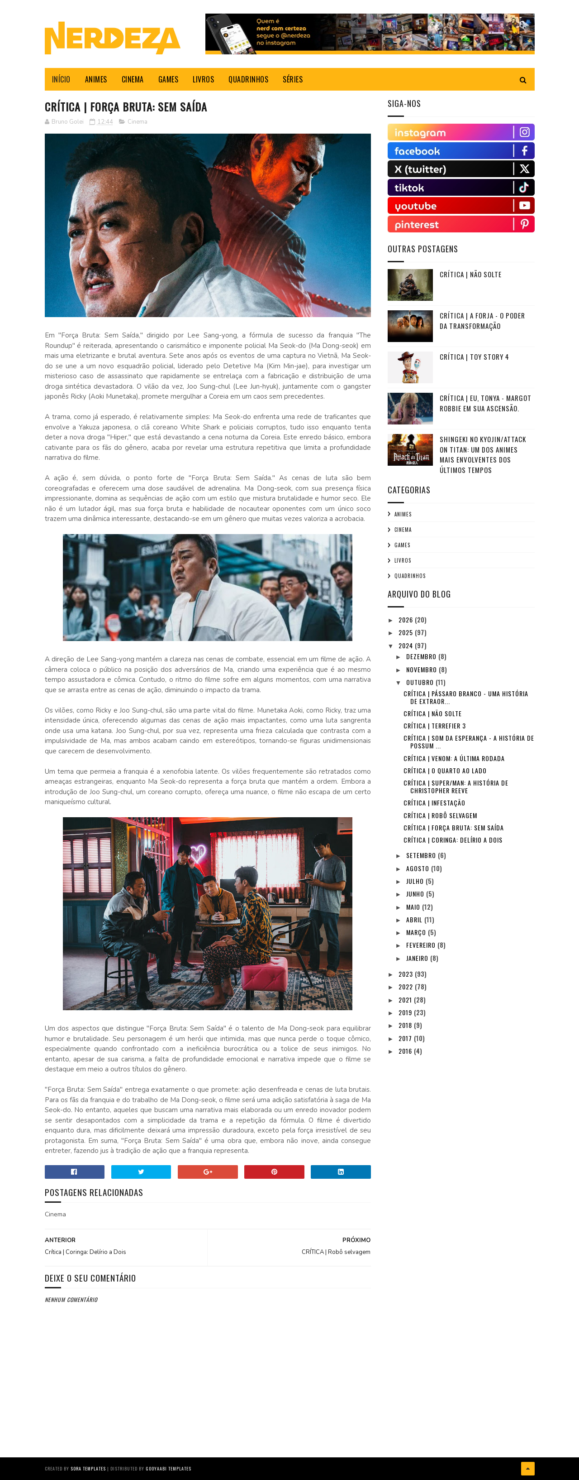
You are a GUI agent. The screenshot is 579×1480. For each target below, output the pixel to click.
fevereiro (421, 945)
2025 (407, 632)
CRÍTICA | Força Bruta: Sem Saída (453, 827)
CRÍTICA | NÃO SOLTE (471, 274)
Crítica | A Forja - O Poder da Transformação (482, 320)
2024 (407, 645)
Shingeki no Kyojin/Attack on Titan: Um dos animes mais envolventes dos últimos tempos (483, 454)
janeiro (418, 958)
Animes (403, 514)
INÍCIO (61, 79)
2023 (407, 974)
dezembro (422, 656)
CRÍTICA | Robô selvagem (440, 815)
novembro (422, 669)
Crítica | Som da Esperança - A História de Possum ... (468, 741)
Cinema (137, 122)
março (417, 932)
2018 (406, 1025)
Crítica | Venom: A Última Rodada (454, 758)
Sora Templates (88, 1468)
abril (415, 919)
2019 (406, 1012)
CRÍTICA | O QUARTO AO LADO (445, 770)
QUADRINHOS (248, 79)
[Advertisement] (455, 1124)
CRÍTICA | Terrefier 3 (434, 725)
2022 (407, 986)
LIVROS (203, 79)
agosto (418, 868)
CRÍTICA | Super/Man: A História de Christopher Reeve (455, 786)
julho (416, 881)
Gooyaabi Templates (168, 1468)
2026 (407, 619)
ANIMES (96, 79)
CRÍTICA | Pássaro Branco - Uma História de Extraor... (465, 697)
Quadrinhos (410, 575)
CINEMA (133, 79)
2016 (406, 1051)
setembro (422, 855)
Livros (402, 560)
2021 (406, 999)
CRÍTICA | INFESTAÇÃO (434, 802)
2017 (406, 1038)
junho (416, 893)
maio (414, 906)
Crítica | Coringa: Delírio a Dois (453, 839)
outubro (421, 682)
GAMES (168, 79)
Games (402, 545)
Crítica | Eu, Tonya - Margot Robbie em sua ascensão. (486, 403)
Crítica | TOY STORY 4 (474, 357)
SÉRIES (293, 79)
